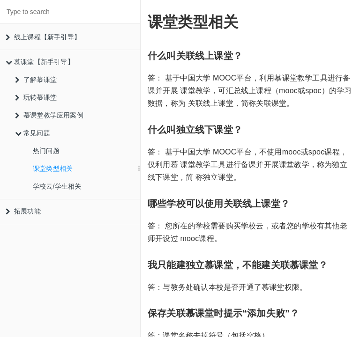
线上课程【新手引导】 (43, 37)
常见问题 (32, 133)
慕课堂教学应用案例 (49, 115)
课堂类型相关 (53, 168)
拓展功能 (23, 211)
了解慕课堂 (36, 79)
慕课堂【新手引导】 (40, 62)
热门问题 (46, 150)
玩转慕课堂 (36, 97)
